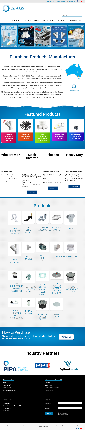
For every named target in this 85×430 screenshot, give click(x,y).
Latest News (48, 385)
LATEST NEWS (49, 20)
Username (48, 403)
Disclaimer (47, 382)
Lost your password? (63, 414)
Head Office (6, 403)
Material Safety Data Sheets (52, 387)
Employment (7, 385)
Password (47, 408)
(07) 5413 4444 (50, 1)
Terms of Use (36, 425)
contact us (69, 425)
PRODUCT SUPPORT (32, 20)
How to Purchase (61, 1)
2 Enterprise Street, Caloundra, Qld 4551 (13, 405)
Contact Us (72, 1)
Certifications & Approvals (9, 390)
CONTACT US (75, 20)
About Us (5, 382)
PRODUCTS (15, 20)
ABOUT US (62, 20)
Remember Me (63, 413)
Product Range (49, 390)
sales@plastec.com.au (9, 410)
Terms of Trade (6, 392)
